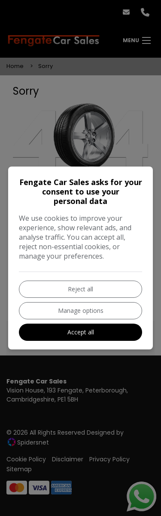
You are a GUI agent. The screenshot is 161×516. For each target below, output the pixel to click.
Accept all (80, 332)
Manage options (80, 310)
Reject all (80, 289)
